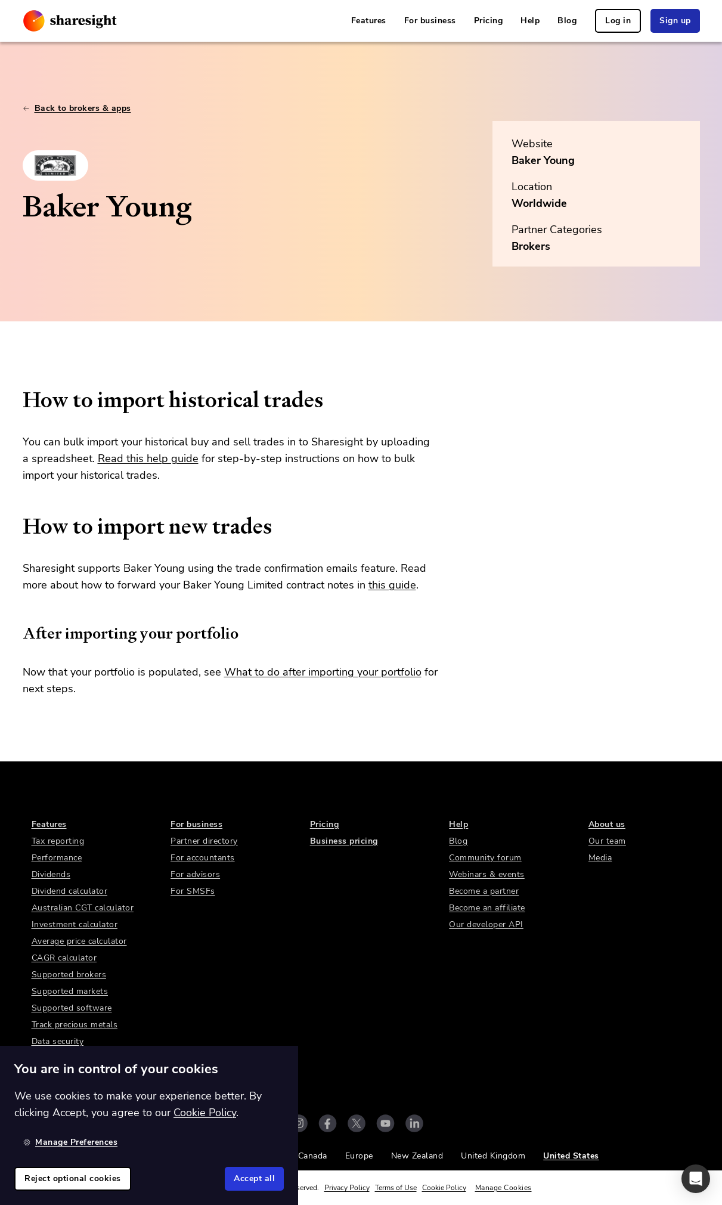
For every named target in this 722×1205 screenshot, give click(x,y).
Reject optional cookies (72, 1178)
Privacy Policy (347, 1187)
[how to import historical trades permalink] (17, 400)
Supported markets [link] (70, 991)
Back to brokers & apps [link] (77, 108)
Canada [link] (312, 1155)
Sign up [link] (675, 20)
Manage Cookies (503, 1187)
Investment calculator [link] (75, 924)
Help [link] (530, 20)
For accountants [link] (203, 857)
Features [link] (368, 20)
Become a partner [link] (484, 891)
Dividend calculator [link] (70, 891)
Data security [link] (58, 1041)
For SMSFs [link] (193, 891)
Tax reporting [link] (58, 841)
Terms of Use (396, 1187)
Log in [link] (618, 20)
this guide (392, 585)
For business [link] (430, 20)
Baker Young (543, 160)
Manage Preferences (70, 1142)
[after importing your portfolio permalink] (17, 633)
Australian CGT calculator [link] (83, 907)
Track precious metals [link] (75, 1024)
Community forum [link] (485, 857)
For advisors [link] (195, 874)
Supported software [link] (72, 1008)
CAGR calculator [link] (64, 958)
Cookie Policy (444, 1187)
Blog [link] (567, 20)
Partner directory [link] (204, 841)
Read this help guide (148, 458)
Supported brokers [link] (69, 974)
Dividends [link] (51, 874)
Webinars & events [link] (487, 874)
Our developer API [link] (486, 924)
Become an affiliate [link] (487, 907)
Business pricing (344, 841)
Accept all (254, 1178)
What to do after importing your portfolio (323, 672)
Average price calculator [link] (79, 941)
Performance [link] (57, 857)
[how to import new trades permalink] (17, 526)
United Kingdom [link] (493, 1155)
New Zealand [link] (417, 1155)
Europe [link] (359, 1155)
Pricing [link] (488, 20)
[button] (695, 1178)
